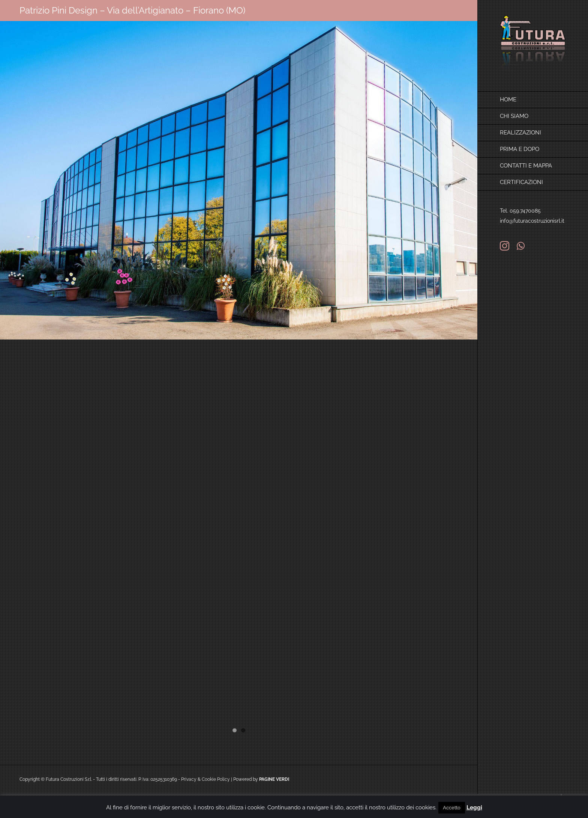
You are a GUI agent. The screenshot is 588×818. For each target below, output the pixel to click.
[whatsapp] (521, 246)
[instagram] (504, 246)
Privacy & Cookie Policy (205, 779)
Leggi (474, 807)
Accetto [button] (451, 807)
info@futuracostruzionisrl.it (532, 221)
